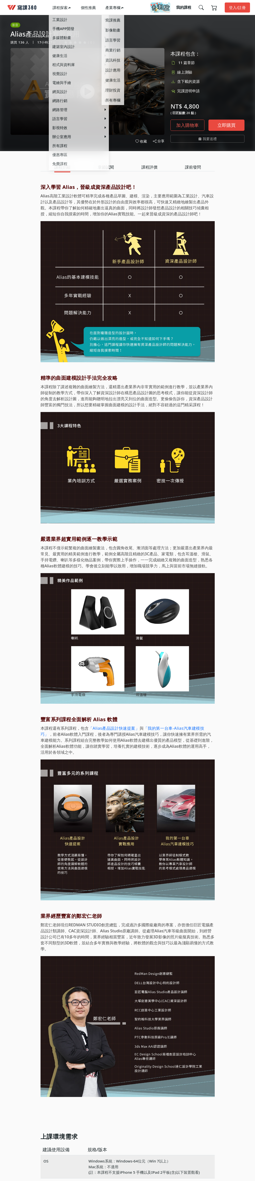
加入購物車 (187, 125)
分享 (158, 141)
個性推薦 (88, 7)
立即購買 (226, 125)
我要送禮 (207, 138)
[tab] (62, 167)
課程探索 (60, 7)
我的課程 (183, 7)
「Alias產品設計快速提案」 (114, 728)
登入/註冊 (237, 7)
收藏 (141, 141)
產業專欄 (112, 7)
